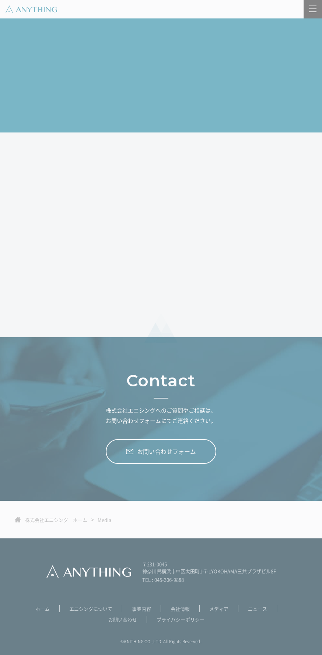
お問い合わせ (122, 619)
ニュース (257, 608)
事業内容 (141, 608)
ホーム (42, 608)
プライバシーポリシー (180, 619)
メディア (218, 608)
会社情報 (180, 608)
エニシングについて (90, 608)
